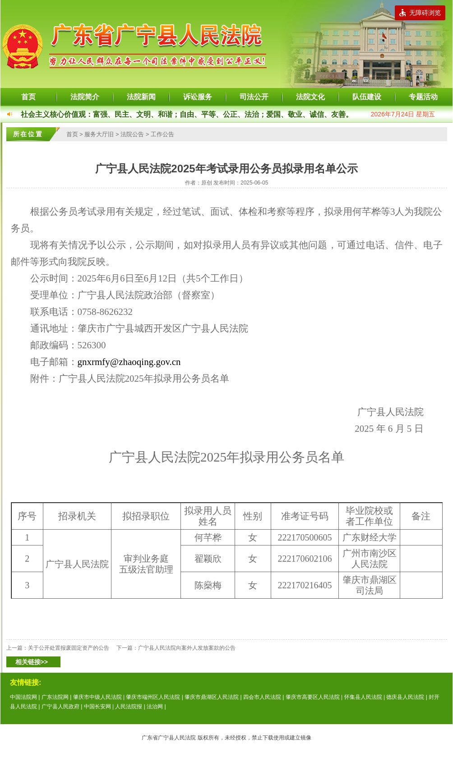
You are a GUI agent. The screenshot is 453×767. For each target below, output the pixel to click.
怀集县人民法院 (363, 697)
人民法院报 (128, 706)
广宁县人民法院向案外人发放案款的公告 (187, 648)
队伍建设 (366, 97)
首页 (28, 97)
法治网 (155, 706)
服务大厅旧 (99, 134)
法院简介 (84, 97)
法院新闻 (141, 97)
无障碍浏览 (420, 12)
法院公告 (132, 134)
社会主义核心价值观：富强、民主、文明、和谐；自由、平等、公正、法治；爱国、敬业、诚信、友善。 (187, 114)
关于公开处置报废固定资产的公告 (68, 648)
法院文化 (310, 97)
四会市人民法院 (262, 697)
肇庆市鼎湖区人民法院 (212, 697)
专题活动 (423, 97)
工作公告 (162, 134)
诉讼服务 (197, 97)
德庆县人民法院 (405, 697)
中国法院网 (23, 697)
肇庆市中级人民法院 (97, 697)
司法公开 (254, 97)
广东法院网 (55, 697)
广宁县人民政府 (60, 706)
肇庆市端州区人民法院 (153, 697)
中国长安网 (97, 706)
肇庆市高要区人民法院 (313, 697)
